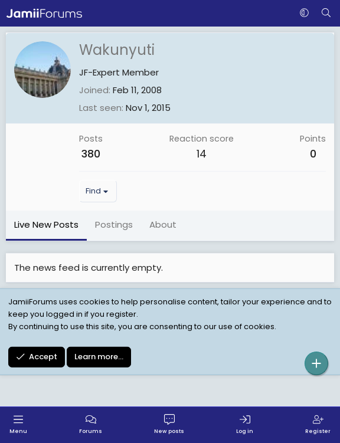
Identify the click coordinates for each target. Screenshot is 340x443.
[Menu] (18, 425)
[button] (304, 14)
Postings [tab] (114, 224)
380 (90, 153)
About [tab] (162, 224)
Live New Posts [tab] (46, 224)
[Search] (326, 14)
